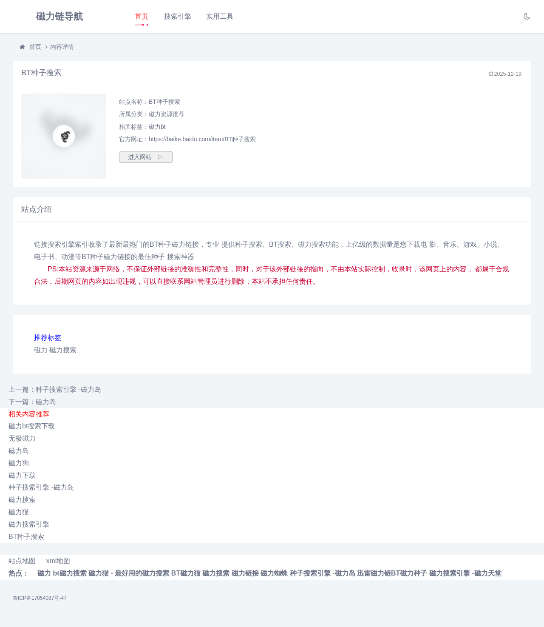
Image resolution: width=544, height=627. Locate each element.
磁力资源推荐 (166, 114)
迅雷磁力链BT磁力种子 (392, 573)
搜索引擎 (177, 16)
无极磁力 (22, 438)
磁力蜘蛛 (274, 573)
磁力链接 (245, 573)
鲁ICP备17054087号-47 (40, 598)
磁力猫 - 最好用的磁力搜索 (128, 573)
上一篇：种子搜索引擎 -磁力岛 (54, 389)
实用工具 (219, 16)
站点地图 (22, 560)
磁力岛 (18, 450)
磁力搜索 (62, 349)
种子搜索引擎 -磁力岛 (41, 487)
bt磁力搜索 (69, 573)
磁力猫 (18, 512)
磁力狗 (18, 463)
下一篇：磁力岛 (32, 401)
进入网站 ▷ (146, 157)
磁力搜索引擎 (28, 524)
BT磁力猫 (186, 573)
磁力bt (157, 126)
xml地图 (58, 560)
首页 (141, 16)
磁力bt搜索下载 (31, 426)
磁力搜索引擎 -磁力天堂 (465, 573)
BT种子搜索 (26, 536)
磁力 (41, 349)
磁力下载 (22, 475)
